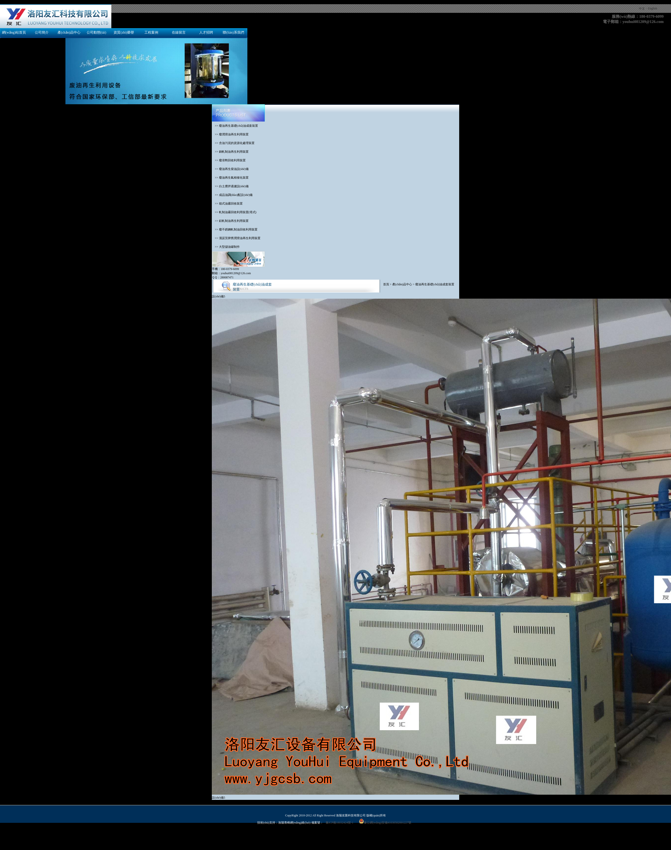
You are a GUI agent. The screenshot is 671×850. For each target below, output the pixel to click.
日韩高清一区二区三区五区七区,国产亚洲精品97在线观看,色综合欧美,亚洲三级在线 (320, 835)
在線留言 (179, 32)
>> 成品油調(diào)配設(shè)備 (232, 195)
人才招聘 (206, 32)
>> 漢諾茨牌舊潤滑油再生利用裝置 (236, 238)
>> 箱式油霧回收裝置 (227, 203)
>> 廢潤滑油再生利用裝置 (230, 134)
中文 (642, 8)
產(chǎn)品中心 (69, 32)
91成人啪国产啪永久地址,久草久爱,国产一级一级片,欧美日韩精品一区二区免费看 (526, 835)
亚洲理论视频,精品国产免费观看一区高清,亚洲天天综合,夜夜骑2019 (44, 835)
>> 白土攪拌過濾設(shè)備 (230, 186)
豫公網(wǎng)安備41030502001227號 (385, 822)
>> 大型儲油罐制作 (226, 247)
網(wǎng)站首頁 (14, 32)
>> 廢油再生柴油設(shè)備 (230, 169)
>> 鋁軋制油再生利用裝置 (230, 221)
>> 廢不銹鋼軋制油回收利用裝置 (234, 229)
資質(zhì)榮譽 (124, 32)
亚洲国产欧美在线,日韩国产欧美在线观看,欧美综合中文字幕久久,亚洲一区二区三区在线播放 (91, 839)
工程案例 (151, 32)
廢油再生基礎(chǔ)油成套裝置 (434, 284)
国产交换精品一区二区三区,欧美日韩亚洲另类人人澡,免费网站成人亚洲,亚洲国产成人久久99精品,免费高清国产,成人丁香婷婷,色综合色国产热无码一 (97, 2)
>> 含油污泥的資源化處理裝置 (233, 143)
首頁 (386, 284)
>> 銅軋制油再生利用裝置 (230, 151)
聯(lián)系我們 (233, 32)
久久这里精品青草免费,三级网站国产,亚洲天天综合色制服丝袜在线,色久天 (424, 835)
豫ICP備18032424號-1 (340, 822)
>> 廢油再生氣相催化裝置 (230, 177)
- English (651, 8)
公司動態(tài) (96, 32)
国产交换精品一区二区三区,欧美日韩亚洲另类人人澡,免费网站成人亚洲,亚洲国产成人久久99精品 (63, 831)
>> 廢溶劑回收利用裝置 (229, 160)
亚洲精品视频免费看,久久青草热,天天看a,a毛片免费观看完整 (192, 839)
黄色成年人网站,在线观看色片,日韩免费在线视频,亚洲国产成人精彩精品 (218, 835)
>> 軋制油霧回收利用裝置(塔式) (234, 212)
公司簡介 (42, 32)
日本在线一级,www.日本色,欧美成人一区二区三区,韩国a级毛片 (130, 835)
